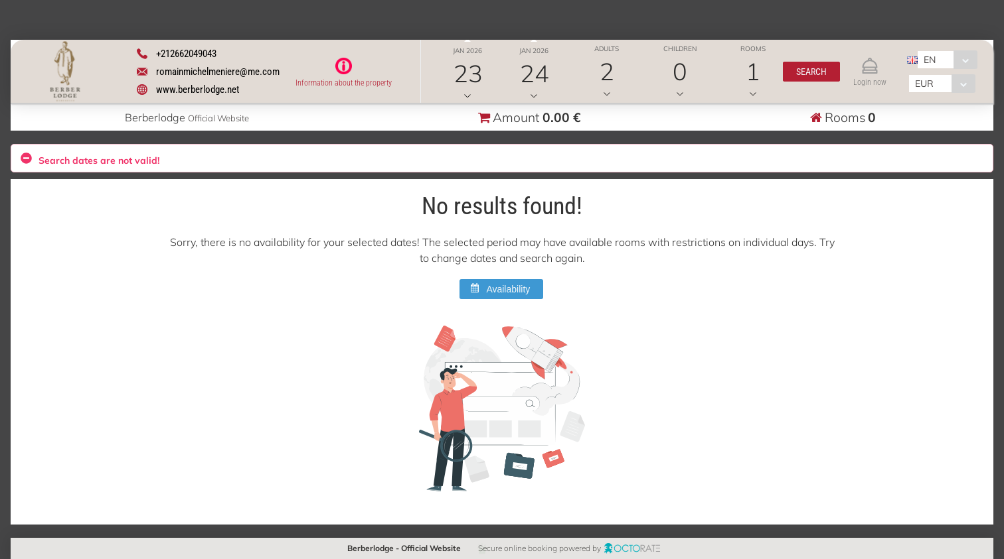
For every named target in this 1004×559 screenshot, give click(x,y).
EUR (924, 84)
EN (930, 60)
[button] (811, 72)
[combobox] (947, 59)
